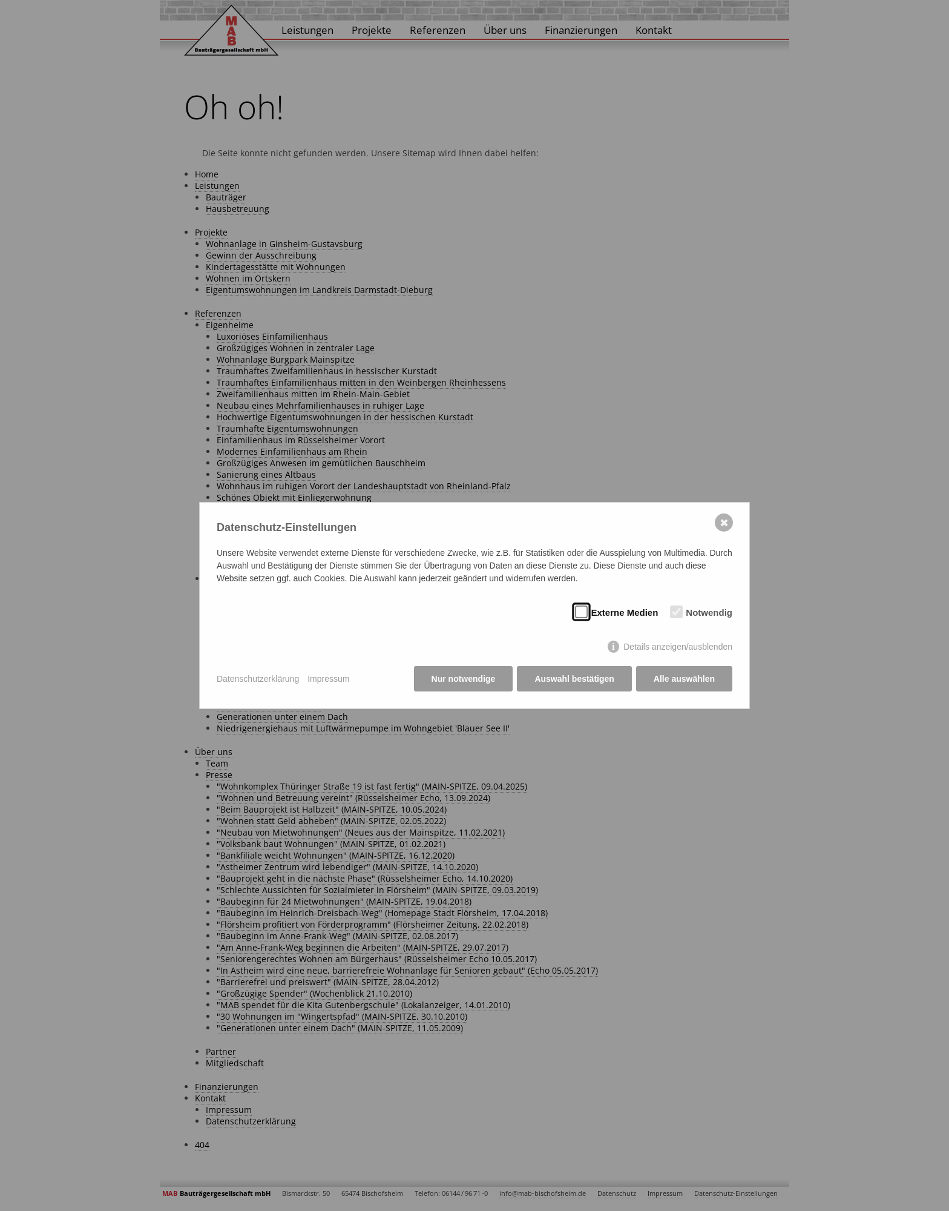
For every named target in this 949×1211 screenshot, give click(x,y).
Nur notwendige (464, 679)
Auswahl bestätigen (574, 679)
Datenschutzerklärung (258, 679)
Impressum (328, 679)
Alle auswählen (684, 679)
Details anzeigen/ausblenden (677, 647)
